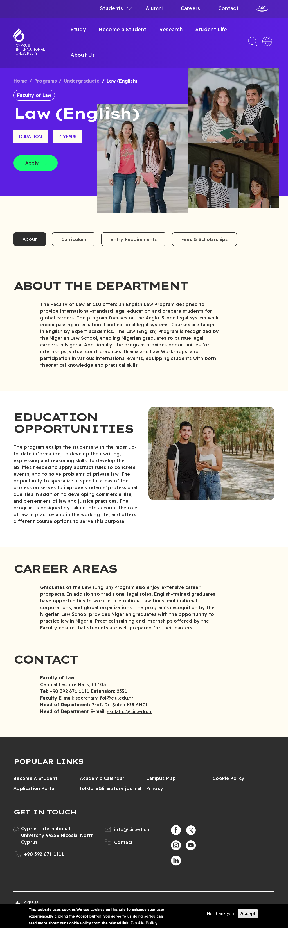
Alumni (154, 8)
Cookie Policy (228, 778)
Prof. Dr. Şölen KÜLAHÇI (119, 704)
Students (111, 8)
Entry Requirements (134, 239)
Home (20, 81)
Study (78, 29)
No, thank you (220, 913)
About (29, 239)
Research (171, 29)
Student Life (211, 29)
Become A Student (35, 778)
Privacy (154, 788)
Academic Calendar (102, 778)
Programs (45, 81)
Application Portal (35, 788)
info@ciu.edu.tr (132, 829)
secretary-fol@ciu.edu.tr (104, 698)
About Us (83, 55)
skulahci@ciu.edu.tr (129, 711)
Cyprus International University (30, 49)
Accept (247, 913)
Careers (190, 8)
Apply (32, 163)
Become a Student (122, 29)
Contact (228, 8)
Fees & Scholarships (204, 239)
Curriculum (73, 239)
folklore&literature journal (110, 788)
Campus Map (161, 778)
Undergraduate (82, 81)
